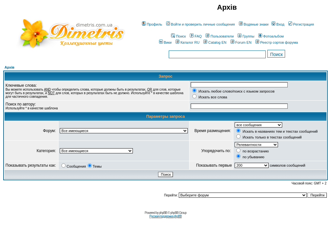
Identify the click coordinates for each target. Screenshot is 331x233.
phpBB (163, 213)
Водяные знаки (254, 24)
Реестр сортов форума (276, 42)
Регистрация (301, 24)
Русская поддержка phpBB (165, 216)
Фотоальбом (271, 36)
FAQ (196, 36)
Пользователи (220, 36)
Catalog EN (214, 42)
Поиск (178, 36)
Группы (246, 36)
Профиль (152, 24)
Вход (278, 24)
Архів (9, 67)
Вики (165, 42)
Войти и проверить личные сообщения (200, 24)
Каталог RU (187, 42)
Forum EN (240, 42)
